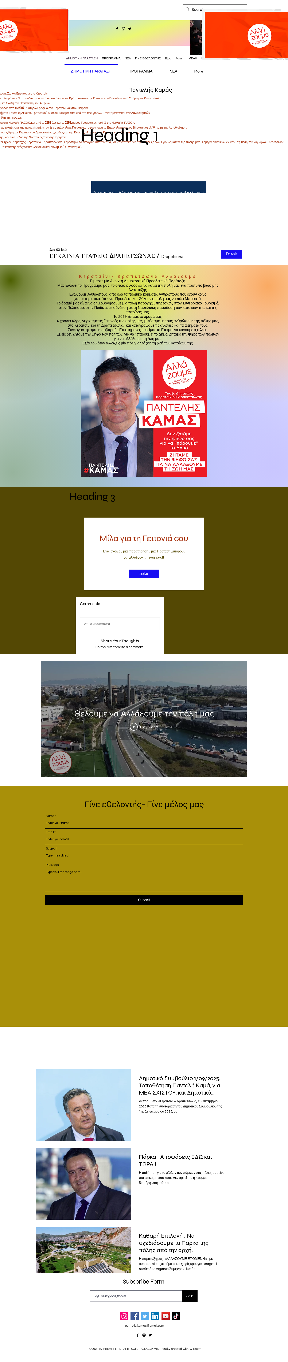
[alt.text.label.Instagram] (123, 29)
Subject (51, 848)
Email (50, 832)
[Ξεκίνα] (144, 574)
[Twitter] (145, 1316)
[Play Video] (144, 726)
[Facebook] (135, 1316)
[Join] (190, 1296)
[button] (102, 255)
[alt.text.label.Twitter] (130, 29)
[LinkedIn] (155, 1316)
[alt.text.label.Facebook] (117, 29)
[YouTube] (165, 1316)
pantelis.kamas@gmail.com (144, 1325)
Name (50, 816)
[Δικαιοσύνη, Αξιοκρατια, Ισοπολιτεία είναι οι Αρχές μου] (148, 192)
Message (52, 864)
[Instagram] (124, 1316)
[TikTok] (176, 1316)
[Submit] (144, 900)
